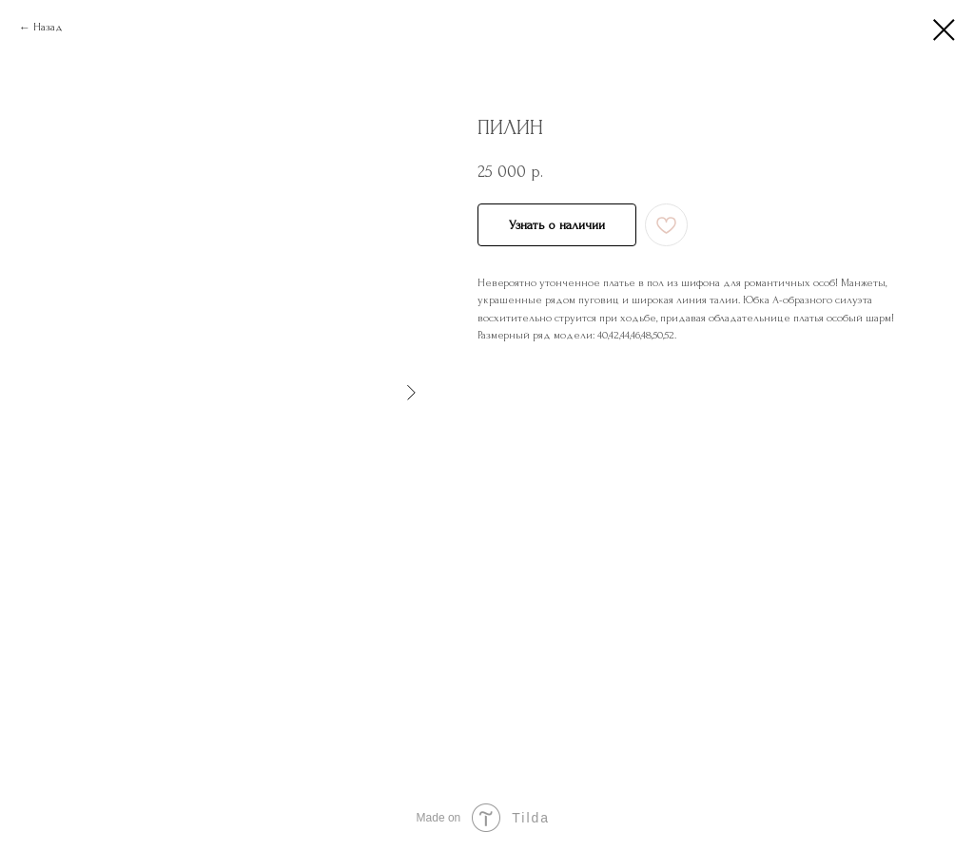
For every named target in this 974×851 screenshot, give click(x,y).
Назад (48, 27)
